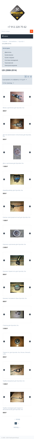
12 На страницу (8, 83)
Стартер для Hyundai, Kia (10, 325)
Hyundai (21, 41)
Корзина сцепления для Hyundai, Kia (14, 244)
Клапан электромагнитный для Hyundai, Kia (16, 217)
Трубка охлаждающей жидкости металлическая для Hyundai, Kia (13, 408)
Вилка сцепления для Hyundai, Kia (13, 108)
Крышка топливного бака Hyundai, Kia (15, 298)
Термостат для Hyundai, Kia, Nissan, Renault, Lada (16, 353)
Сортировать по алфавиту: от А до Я (14, 80)
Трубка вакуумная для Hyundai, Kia (13, 381)
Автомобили (13, 41)
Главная (4, 41)
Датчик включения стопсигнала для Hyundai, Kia (17, 135)
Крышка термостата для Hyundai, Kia (14, 271)
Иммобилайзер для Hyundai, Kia (13, 190)
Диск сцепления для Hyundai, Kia (13, 163)
